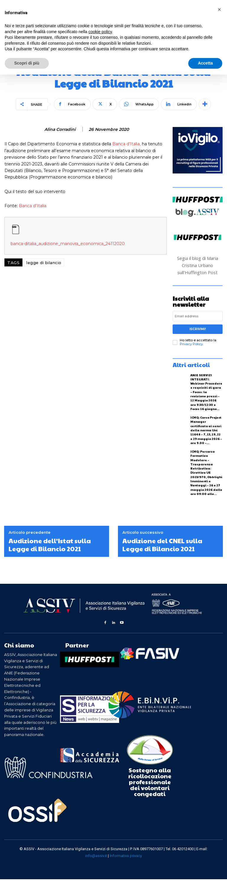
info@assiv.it (96, 857)
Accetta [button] (205, 63)
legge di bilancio (43, 262)
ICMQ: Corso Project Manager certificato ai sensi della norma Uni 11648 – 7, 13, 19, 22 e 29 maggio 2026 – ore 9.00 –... (206, 429)
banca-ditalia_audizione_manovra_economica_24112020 (68, 243)
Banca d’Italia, (126, 144)
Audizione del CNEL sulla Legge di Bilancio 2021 (162, 546)
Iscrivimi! (197, 329)
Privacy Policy (191, 344)
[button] (219, 9)
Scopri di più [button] (26, 63)
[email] (198, 316)
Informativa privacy (126, 857)
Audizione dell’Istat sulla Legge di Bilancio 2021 (50, 546)
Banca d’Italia (32, 205)
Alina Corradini (60, 129)
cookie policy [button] (100, 31)
